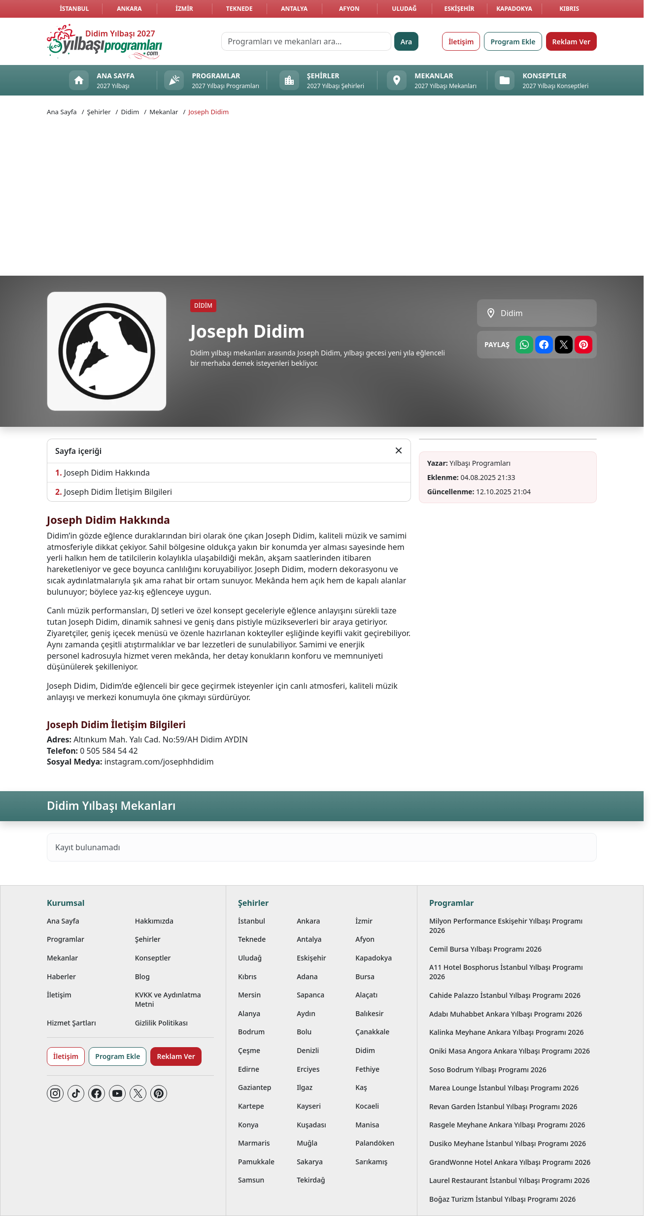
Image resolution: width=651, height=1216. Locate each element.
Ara (406, 41)
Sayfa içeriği (78, 451)
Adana (307, 976)
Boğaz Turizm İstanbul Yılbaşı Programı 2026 (502, 1199)
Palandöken (374, 1143)
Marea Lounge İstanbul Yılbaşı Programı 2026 (504, 1087)
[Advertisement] (322, 195)
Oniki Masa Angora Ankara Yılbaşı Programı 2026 (509, 1051)
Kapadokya (514, 8)
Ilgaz (304, 1087)
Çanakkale (372, 1031)
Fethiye (367, 1069)
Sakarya (310, 1161)
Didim (130, 111)
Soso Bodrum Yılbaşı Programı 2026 (488, 1069)
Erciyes (308, 1069)
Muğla (307, 1143)
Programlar (65, 939)
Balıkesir (369, 1013)
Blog (142, 976)
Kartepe (251, 1106)
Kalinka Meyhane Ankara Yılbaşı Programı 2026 (506, 1032)
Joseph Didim (208, 111)
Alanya (249, 1013)
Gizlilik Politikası (161, 1022)
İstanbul (74, 8)
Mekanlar (163, 111)
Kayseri (309, 1106)
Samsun (251, 1179)
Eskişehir (459, 8)
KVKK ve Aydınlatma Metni (168, 999)
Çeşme (249, 1050)
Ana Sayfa (62, 111)
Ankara (129, 8)
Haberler (61, 976)
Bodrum (251, 1031)
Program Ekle (512, 41)
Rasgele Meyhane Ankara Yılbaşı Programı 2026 (507, 1124)
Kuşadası (311, 1124)
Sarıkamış (371, 1161)
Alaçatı (366, 994)
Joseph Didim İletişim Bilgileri (118, 491)
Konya (248, 1124)
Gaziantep (255, 1087)
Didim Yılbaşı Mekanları (111, 805)
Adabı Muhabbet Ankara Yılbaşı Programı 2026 (505, 1014)
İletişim (461, 41)
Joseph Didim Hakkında (107, 472)
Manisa (367, 1124)
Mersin (249, 994)
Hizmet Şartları (71, 1022)
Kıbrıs (569, 8)
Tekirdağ (311, 1179)
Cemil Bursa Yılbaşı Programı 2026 (485, 949)
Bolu (304, 1031)
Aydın (306, 1013)
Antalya (294, 8)
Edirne (248, 1069)
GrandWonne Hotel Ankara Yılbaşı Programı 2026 (509, 1162)
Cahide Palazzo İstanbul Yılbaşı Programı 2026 (505, 995)
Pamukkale (256, 1161)
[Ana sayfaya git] (104, 41)
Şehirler (99, 111)
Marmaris (254, 1143)
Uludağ (404, 8)
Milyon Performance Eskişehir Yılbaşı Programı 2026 (505, 925)
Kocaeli (367, 1106)
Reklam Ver (571, 41)
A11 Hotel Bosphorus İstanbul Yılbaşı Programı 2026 (506, 971)
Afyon (349, 8)
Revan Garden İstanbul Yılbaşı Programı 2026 (503, 1106)
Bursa (365, 976)
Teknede (239, 8)
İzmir (184, 8)
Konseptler (153, 957)
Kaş (361, 1087)
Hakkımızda (154, 921)
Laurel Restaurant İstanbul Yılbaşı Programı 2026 (509, 1180)
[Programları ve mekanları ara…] (306, 41)
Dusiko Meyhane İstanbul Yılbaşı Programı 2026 (507, 1143)
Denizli (308, 1050)
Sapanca (310, 994)
